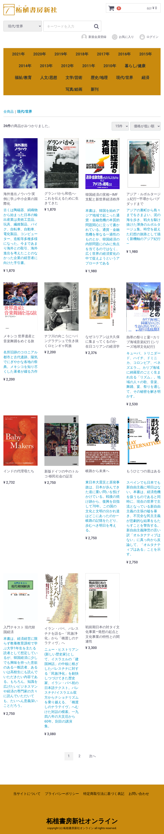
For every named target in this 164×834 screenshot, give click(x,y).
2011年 (88, 66)
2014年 (25, 66)
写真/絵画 (74, 89)
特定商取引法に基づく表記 (103, 793)
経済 (145, 77)
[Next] (92, 756)
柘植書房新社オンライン (82, 821)
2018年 (82, 54)
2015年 (145, 54)
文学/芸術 (74, 77)
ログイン (148, 37)
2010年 (110, 66)
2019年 (60, 54)
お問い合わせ (139, 793)
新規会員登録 (93, 37)
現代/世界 (124, 77)
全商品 (8, 112)
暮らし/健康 (135, 66)
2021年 (18, 54)
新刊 (94, 89)
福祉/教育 (23, 77)
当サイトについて (27, 793)
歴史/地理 (99, 77)
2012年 (67, 66)
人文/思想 (48, 77)
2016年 (124, 54)
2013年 (46, 66)
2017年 (103, 54)
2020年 (39, 54)
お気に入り (122, 37)
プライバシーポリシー (62, 793)
